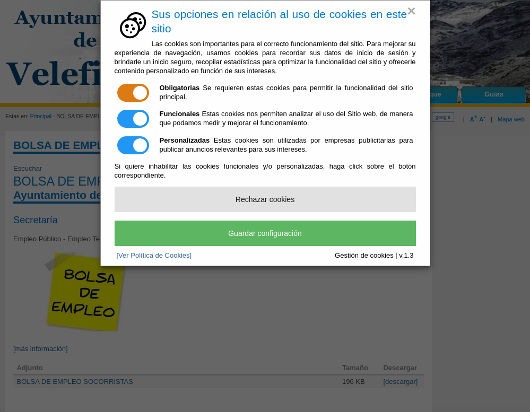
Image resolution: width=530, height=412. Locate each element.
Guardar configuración (265, 233)
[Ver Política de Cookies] (154, 255)
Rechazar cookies (265, 199)
